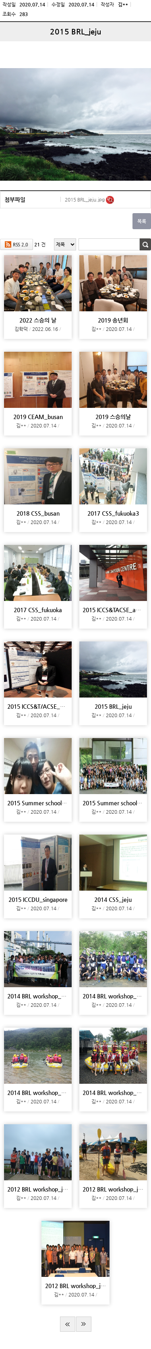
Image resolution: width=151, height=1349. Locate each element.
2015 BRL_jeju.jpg (85, 199)
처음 (67, 1324)
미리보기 (110, 200)
